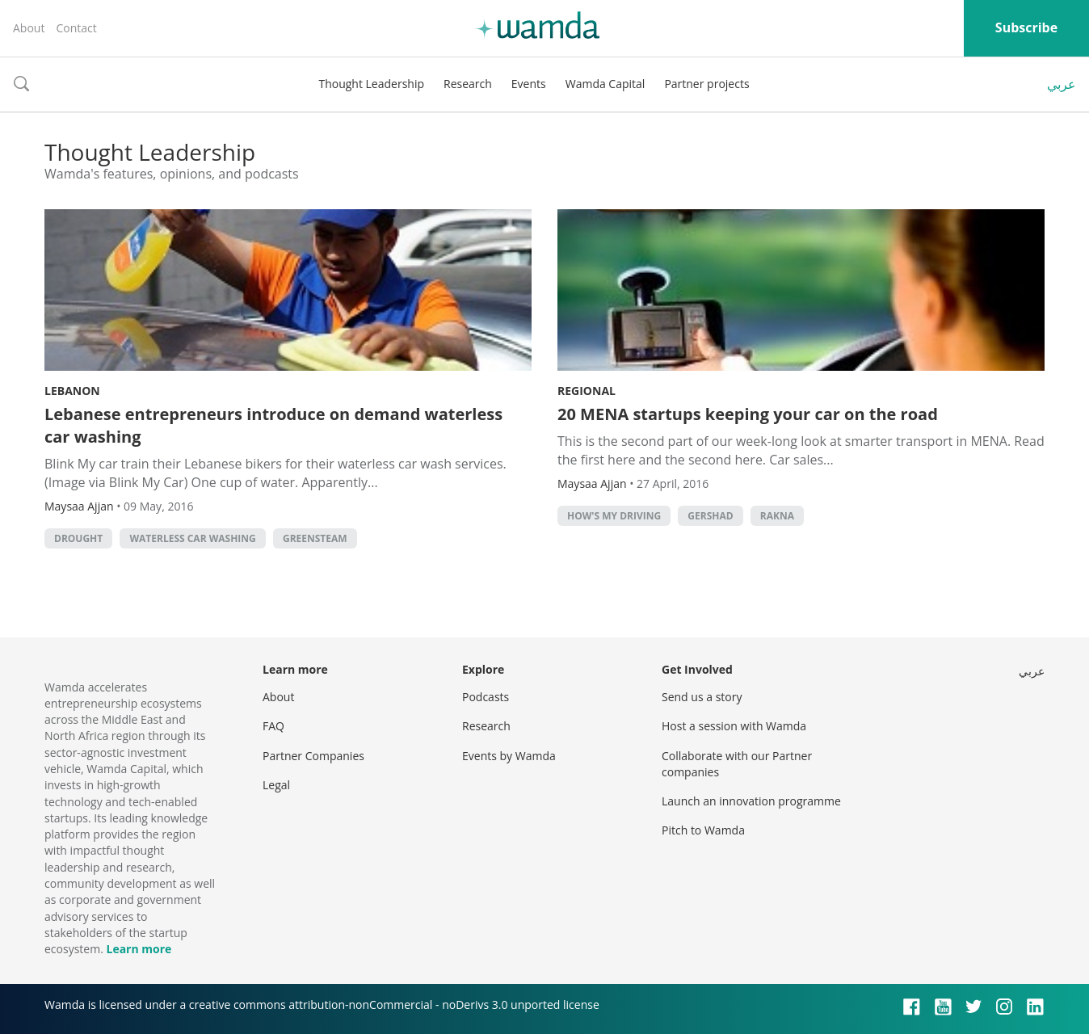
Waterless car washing (192, 538)
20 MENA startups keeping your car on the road (747, 414)
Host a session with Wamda (734, 725)
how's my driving (614, 516)
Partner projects (706, 83)
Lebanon (72, 390)
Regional (586, 390)
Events (528, 83)
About (28, 28)
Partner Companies (313, 755)
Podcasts (485, 696)
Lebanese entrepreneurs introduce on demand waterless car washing (273, 425)
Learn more (138, 948)
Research (468, 83)
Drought (78, 538)
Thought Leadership (371, 83)
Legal (276, 784)
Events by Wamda (509, 755)
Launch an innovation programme (751, 801)
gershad (710, 516)
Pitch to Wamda (703, 830)
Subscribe (1026, 27)
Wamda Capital (605, 83)
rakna (777, 516)
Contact (76, 28)
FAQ (273, 725)
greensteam (315, 538)
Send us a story (702, 696)
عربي (1061, 84)
